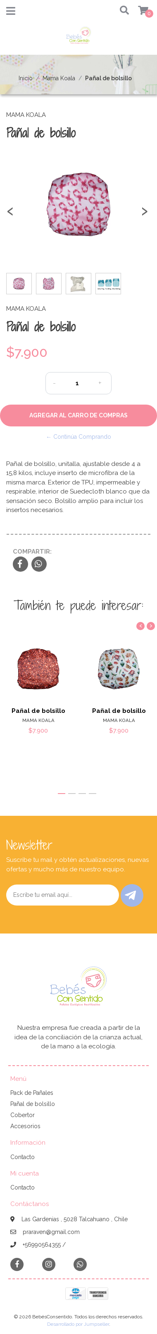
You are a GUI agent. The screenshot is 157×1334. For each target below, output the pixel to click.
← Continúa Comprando (78, 436)
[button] (122, 11)
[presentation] (10, 215)
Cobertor (22, 1115)
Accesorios (25, 1126)
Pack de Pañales (31, 1093)
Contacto (22, 1157)
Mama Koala (59, 78)
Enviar (130, 895)
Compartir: (32, 551)
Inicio (26, 78)
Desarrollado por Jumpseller (78, 1324)
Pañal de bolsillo (38, 711)
